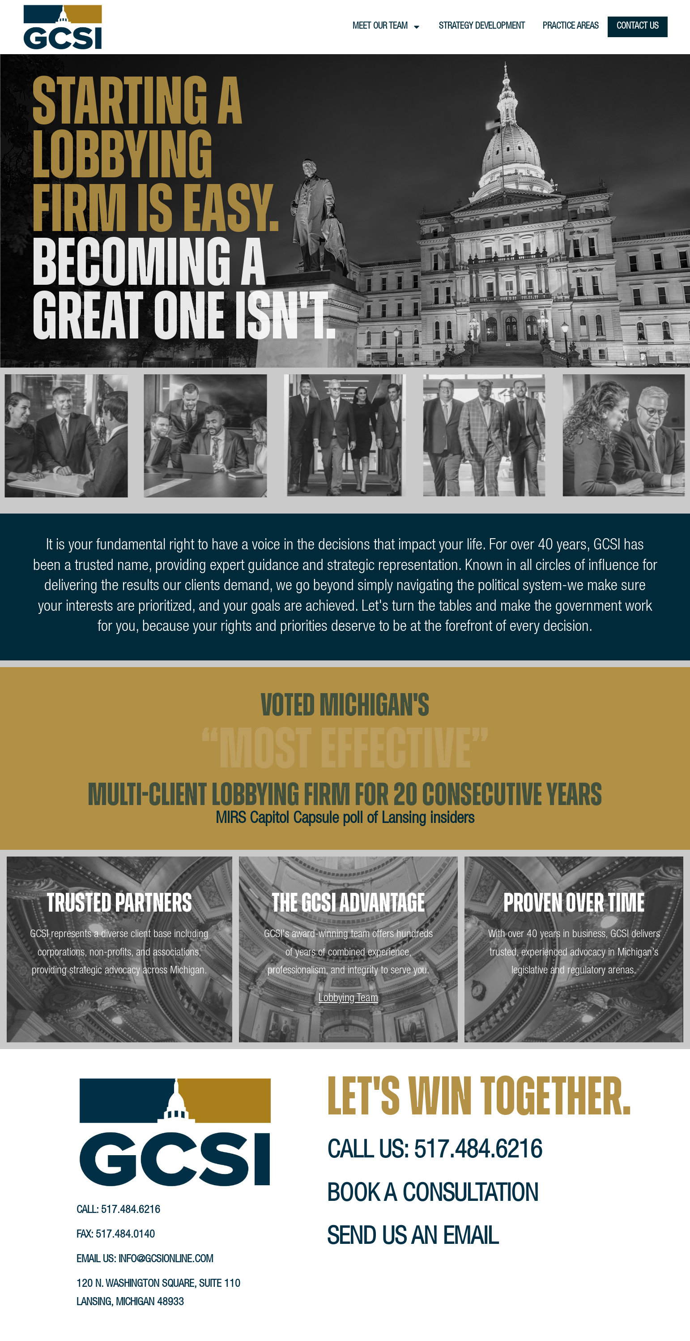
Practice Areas (571, 26)
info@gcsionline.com (166, 1260)
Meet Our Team (387, 27)
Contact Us (638, 26)
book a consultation (432, 1195)
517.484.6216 (130, 1210)
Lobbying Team (348, 998)
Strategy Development (482, 26)
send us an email (412, 1238)
